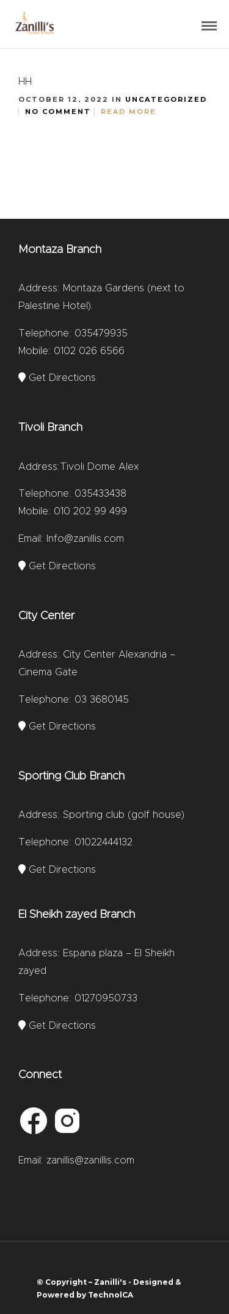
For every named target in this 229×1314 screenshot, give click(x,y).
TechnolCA (110, 1294)
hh (25, 82)
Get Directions (57, 378)
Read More (128, 111)
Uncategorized (166, 99)
